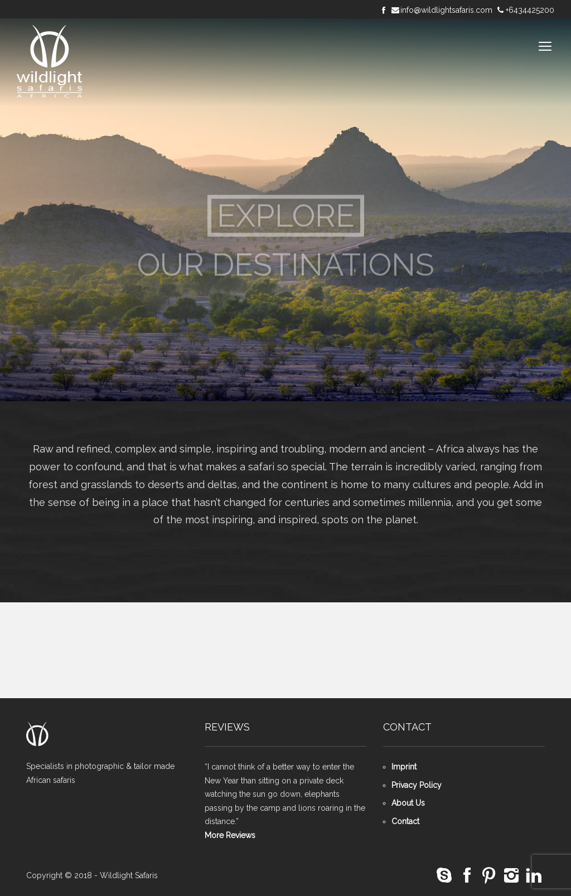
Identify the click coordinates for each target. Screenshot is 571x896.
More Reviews (230, 835)
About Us (408, 802)
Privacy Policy (416, 785)
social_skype (444, 876)
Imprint (404, 766)
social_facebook (467, 876)
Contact (405, 821)
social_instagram (511, 876)
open (545, 46)
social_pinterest (489, 876)
